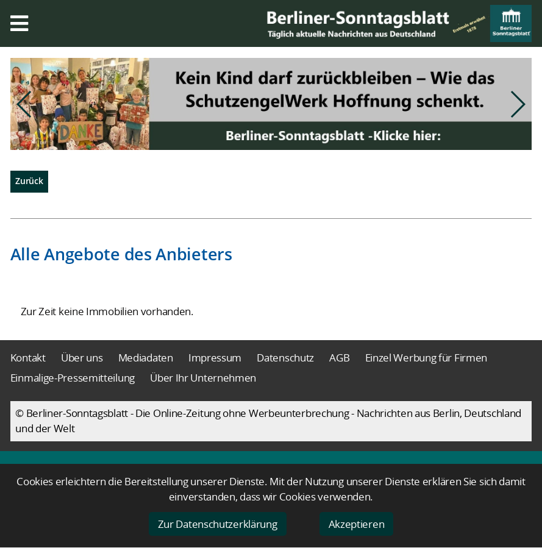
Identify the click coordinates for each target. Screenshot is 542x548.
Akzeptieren (357, 524)
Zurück (29, 181)
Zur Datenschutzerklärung (217, 524)
